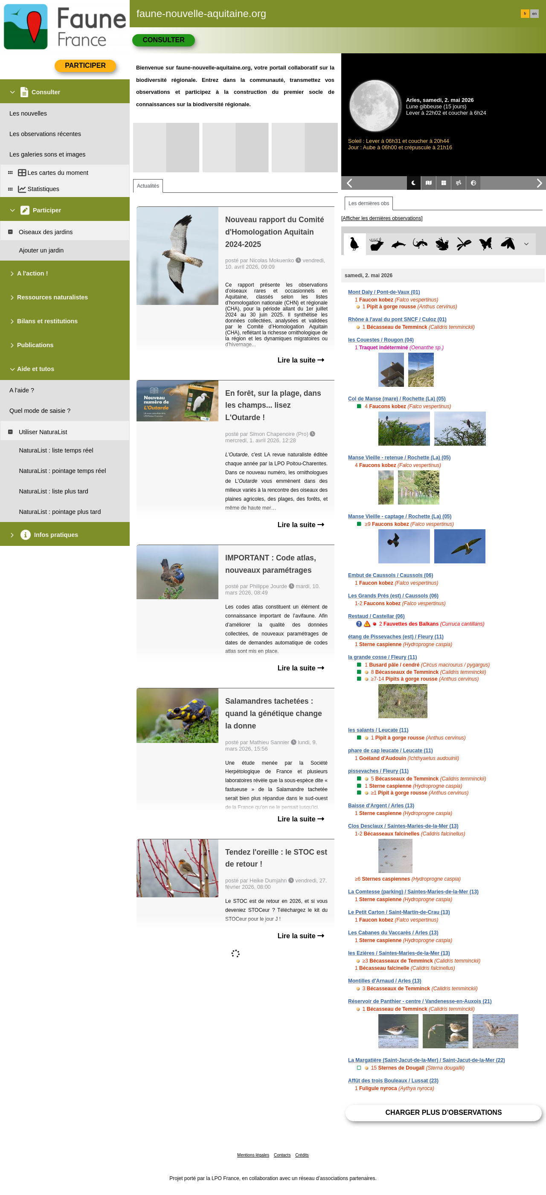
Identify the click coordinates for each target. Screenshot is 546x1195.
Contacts (282, 1155)
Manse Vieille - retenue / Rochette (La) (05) (399, 458)
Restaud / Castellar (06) (376, 616)
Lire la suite (301, 360)
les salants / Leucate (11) (378, 730)
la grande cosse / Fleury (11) (382, 657)
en (534, 14)
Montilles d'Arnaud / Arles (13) (384, 981)
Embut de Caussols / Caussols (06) (390, 575)
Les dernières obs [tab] (369, 203)
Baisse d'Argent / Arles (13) (381, 806)
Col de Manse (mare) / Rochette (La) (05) (397, 399)
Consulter (163, 40)
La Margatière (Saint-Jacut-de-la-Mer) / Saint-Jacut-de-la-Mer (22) (426, 1060)
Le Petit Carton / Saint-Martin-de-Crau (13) (399, 912)
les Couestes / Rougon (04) (381, 340)
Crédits (302, 1155)
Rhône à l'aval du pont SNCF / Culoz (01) (397, 319)
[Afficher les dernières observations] (382, 218)
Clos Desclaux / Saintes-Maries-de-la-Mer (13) (403, 826)
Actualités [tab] (148, 186)
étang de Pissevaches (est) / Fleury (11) (396, 637)
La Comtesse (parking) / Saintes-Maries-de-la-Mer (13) (413, 892)
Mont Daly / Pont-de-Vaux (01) (384, 292)
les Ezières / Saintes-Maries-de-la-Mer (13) (399, 953)
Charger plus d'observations (443, 1112)
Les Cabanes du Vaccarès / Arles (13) (393, 933)
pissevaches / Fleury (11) (378, 771)
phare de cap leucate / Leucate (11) (390, 751)
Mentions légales (253, 1155)
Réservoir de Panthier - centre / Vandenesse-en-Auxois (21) (420, 1001)
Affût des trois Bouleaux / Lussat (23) (393, 1081)
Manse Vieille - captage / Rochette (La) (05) (400, 516)
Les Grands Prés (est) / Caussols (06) (393, 596)
